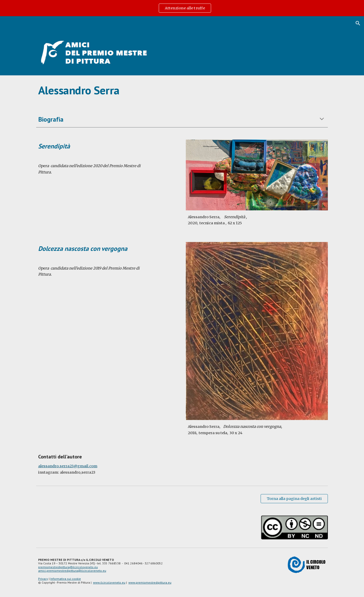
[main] (182, 90)
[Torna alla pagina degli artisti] (294, 499)
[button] (358, 23)
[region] (182, 8)
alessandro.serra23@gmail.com (67, 466)
